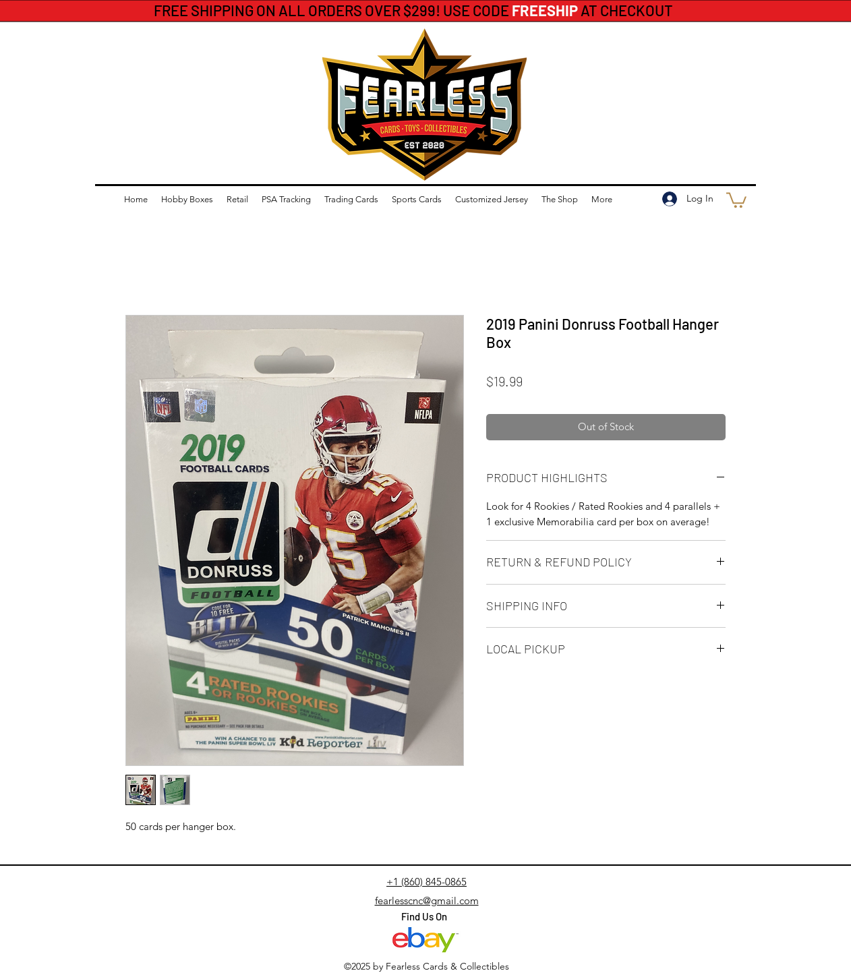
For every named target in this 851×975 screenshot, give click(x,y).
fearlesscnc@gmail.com (427, 900)
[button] (736, 199)
